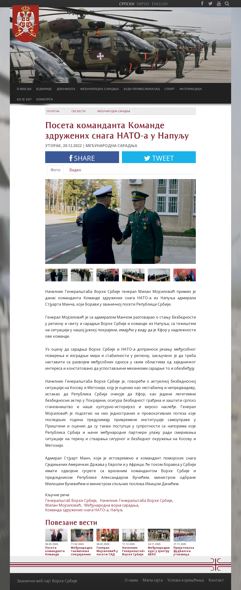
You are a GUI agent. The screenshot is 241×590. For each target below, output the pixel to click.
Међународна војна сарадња (111, 505)
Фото (55, 169)
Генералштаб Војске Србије (70, 500)
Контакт (216, 580)
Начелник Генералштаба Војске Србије (136, 500)
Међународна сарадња (113, 111)
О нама (131, 580)
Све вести (78, 111)
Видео (75, 169)
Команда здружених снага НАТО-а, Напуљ (84, 509)
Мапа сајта (153, 580)
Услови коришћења (185, 580)
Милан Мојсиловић (63, 505)
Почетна (53, 111)
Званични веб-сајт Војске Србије (47, 580)
